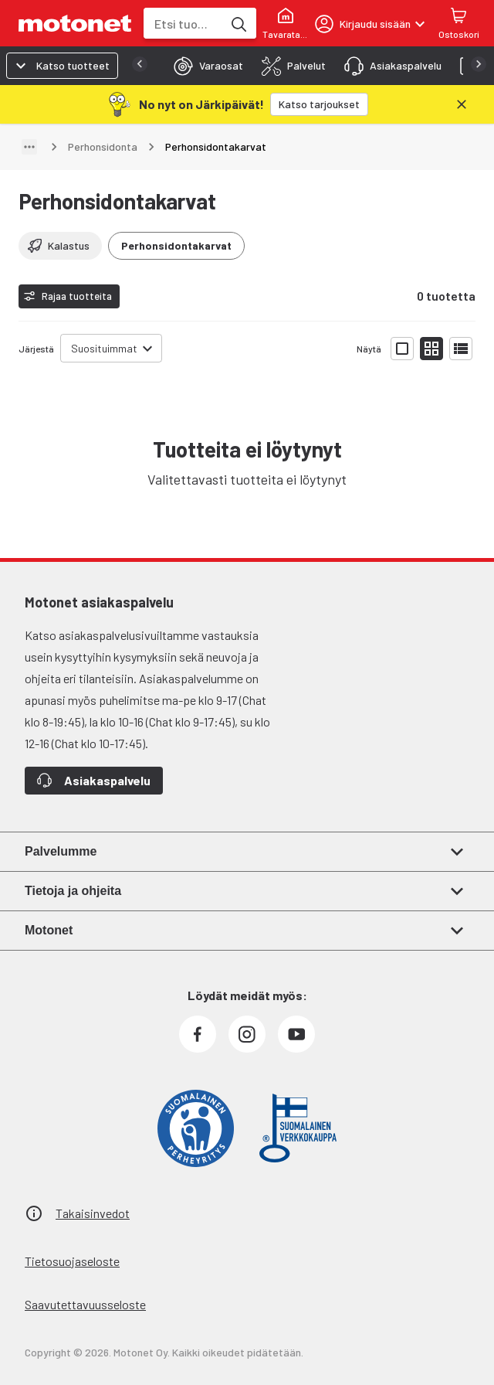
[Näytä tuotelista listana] (460, 348)
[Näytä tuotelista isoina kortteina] (402, 348)
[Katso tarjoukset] (319, 104)
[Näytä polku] (29, 147)
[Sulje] (461, 104)
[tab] (203, 65)
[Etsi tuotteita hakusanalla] (237, 23)
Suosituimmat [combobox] (104, 348)
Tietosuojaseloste (72, 1261)
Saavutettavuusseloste (85, 1304)
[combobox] (183, 23)
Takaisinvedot (93, 1213)
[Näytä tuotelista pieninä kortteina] (431, 348)
